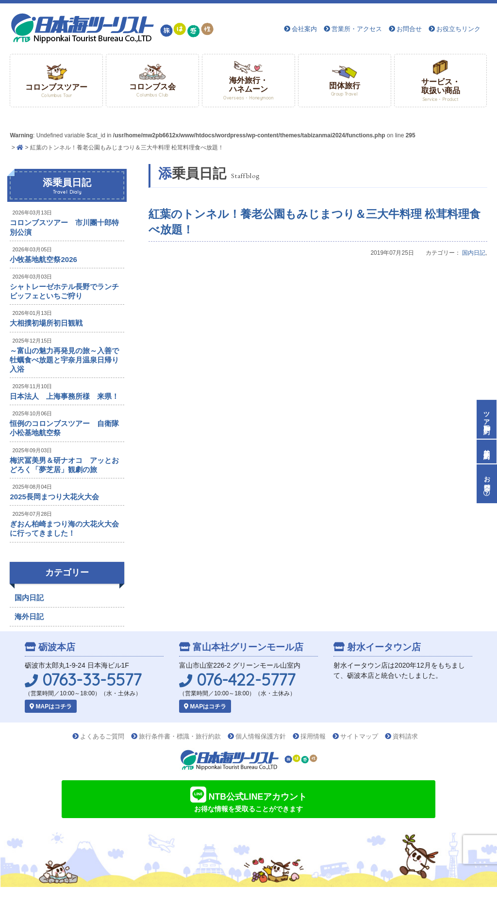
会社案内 (304, 29)
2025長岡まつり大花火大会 (54, 497)
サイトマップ (359, 736)
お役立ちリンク (458, 29)
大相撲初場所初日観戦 (46, 323)
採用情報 (313, 736)
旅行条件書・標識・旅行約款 (180, 736)
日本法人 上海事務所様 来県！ (64, 396)
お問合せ (409, 29)
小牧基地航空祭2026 (43, 259)
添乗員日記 (67, 186)
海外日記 (29, 616)
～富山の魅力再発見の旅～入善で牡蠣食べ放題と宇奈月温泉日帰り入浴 (64, 359)
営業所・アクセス (356, 29)
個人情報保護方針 (260, 736)
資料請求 (405, 736)
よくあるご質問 (102, 736)
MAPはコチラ (51, 706)
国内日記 (473, 252)
